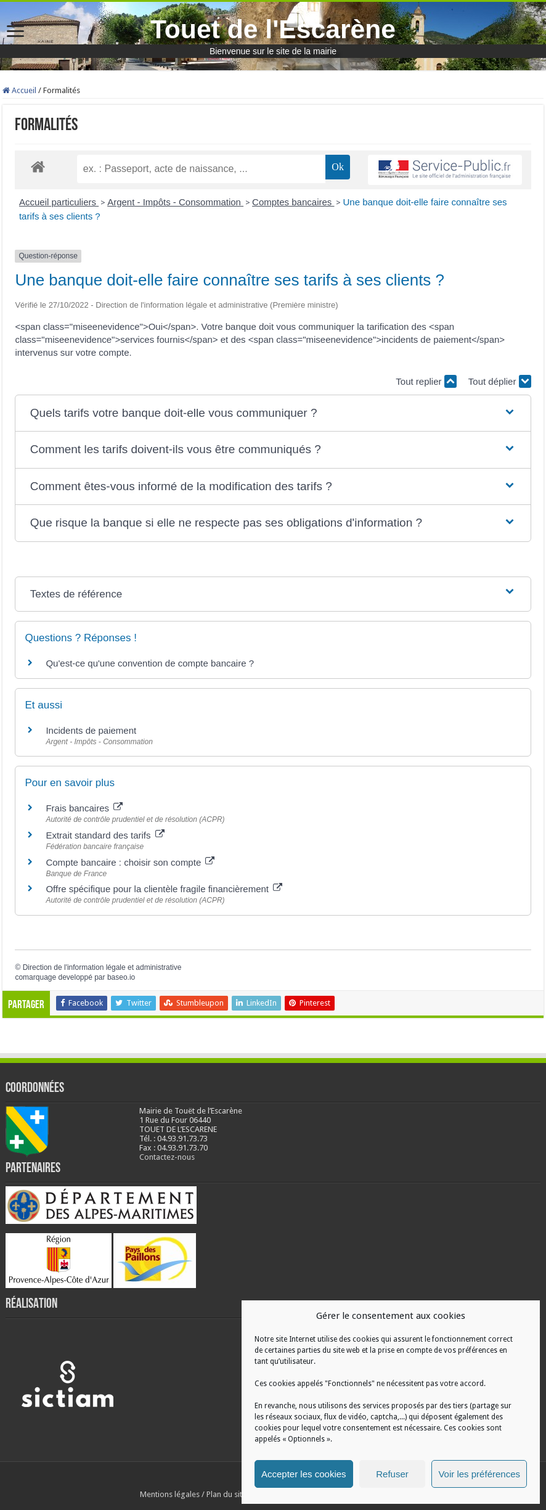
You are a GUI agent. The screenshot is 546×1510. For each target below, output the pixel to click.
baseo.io (121, 977)
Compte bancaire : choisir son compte (130, 862)
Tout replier (426, 381)
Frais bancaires (84, 808)
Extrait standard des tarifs (105, 835)
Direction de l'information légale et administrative (102, 967)
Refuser (392, 1474)
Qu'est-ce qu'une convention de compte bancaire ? (150, 663)
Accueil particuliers (59, 202)
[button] (273, 413)
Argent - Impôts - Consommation (175, 202)
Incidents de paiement (91, 730)
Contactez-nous (167, 1157)
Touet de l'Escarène (273, 29)
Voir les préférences (479, 1474)
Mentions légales (170, 1494)
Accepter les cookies (303, 1474)
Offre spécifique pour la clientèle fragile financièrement (164, 889)
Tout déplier (499, 381)
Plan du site (226, 1494)
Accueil (19, 90)
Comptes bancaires (293, 202)
